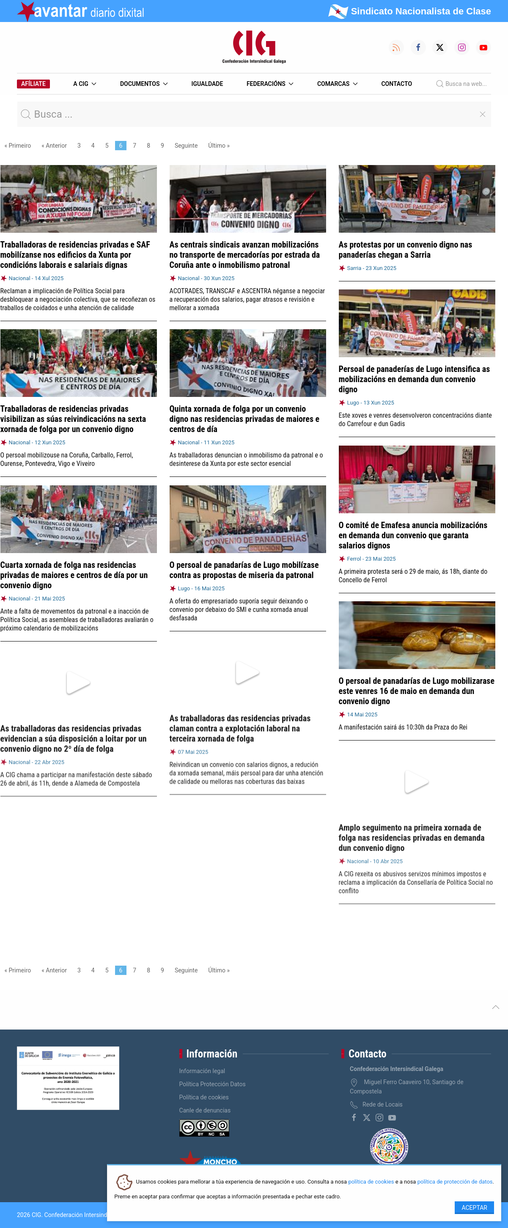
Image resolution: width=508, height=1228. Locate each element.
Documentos (144, 83)
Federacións (270, 83)
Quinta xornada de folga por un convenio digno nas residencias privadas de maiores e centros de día (245, 418)
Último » (219, 145)
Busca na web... (461, 84)
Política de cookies (204, 1097)
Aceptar (474, 1207)
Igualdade (207, 83)
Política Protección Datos (212, 1084)
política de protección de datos (455, 1182)
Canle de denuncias (205, 1110)
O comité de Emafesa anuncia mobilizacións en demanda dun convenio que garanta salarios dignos (413, 532)
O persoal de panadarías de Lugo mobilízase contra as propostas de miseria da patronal (244, 565)
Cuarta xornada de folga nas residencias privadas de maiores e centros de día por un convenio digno (74, 570)
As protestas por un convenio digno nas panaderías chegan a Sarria (405, 250)
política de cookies (371, 1182)
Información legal (202, 1071)
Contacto (396, 83)
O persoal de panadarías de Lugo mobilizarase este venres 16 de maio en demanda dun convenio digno (417, 684)
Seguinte (186, 145)
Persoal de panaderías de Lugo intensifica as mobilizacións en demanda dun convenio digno (414, 379)
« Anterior (54, 145)
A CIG (84, 83)
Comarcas (337, 83)
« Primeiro (18, 145)
